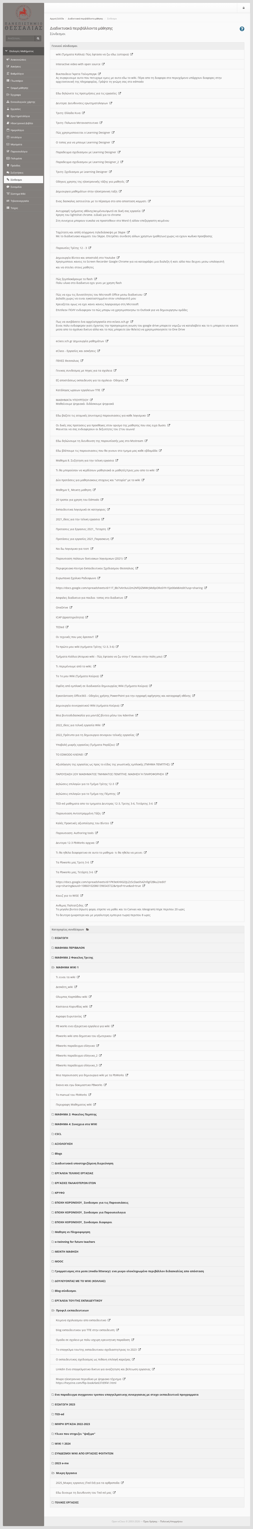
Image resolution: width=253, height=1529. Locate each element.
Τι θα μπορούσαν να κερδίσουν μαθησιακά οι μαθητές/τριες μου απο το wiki (107, 470)
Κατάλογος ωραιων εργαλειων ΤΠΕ (80, 390)
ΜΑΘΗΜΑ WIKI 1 (67, 967)
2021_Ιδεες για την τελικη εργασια (80, 519)
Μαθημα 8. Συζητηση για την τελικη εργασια (87, 460)
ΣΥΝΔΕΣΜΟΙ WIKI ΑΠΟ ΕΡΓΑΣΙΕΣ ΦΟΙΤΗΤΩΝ (84, 1453)
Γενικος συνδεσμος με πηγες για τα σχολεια (86, 370)
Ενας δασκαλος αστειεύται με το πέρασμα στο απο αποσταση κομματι (103, 201)
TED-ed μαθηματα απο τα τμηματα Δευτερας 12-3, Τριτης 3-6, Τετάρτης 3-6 (106, 803)
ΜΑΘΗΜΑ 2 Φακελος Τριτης (74, 957)
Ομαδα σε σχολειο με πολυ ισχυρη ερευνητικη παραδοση (95, 1340)
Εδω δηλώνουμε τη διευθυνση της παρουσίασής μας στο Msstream (101, 441)
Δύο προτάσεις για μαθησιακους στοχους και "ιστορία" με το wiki (100, 480)
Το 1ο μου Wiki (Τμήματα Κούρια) (79, 676)
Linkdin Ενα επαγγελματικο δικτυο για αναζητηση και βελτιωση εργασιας (105, 1369)
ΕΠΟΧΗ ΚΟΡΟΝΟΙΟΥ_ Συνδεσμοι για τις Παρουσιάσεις (91, 1202)
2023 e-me (62, 1463)
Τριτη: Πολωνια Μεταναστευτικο (79, 123)
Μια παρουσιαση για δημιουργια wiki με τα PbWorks (92, 1075)
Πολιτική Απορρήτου (171, 1521)
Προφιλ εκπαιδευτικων (72, 1310)
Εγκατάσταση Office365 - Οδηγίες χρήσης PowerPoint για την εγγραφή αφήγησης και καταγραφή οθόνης (125, 696)
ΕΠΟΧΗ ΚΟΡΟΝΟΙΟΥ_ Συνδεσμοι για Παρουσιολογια (90, 1212)
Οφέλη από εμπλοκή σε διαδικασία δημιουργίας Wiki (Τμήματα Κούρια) (104, 686)
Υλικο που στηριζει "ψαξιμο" (75, 1434)
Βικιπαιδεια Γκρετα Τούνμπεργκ (78, 74)
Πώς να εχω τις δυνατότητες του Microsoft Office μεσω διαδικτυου (101, 294)
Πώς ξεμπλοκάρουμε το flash (76, 279)
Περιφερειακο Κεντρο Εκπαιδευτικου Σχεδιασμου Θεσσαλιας (97, 568)
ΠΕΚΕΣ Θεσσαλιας (69, 361)
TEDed (62, 627)
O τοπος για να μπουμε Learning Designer (85, 142)
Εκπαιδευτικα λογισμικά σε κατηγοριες (83, 509)
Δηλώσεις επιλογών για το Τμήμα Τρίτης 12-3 (87, 784)
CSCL (58, 1134)
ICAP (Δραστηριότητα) (72, 617)
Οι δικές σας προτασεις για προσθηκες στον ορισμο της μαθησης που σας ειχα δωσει (113, 425)
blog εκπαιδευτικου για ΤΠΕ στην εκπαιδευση (87, 1330)
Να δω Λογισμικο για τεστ (74, 548)
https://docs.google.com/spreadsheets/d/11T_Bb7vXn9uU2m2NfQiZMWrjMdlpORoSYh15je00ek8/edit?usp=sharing (131, 588)
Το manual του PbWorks (73, 1095)
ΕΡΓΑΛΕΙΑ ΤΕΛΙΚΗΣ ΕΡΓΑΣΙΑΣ (74, 1173)
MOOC (59, 1261)
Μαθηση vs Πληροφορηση (72, 1232)
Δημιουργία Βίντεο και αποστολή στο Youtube (87, 257)
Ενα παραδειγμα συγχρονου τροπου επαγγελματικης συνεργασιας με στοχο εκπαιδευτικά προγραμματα (126, 1394)
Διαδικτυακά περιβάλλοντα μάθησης (85, 18)
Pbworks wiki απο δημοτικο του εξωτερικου (86, 1036)
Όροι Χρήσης (150, 1521)
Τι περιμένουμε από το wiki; (76, 666)
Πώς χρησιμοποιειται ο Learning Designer (85, 132)
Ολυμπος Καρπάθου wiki (74, 997)
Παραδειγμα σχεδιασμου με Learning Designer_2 (89, 162)
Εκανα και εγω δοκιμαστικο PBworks (81, 1085)
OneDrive (64, 607)
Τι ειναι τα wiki (68, 977)
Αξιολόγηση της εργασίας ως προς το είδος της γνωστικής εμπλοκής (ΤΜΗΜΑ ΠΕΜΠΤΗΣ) (115, 764)
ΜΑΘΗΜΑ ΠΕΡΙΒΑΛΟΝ (70, 947)
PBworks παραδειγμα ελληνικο (77, 1046)
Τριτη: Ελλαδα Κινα (70, 113)
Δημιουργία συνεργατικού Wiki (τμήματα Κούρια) (90, 705)
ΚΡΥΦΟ (60, 1193)
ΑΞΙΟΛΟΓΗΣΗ (64, 1144)
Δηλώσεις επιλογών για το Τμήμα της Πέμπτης (88, 794)
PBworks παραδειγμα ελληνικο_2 (79, 1055)
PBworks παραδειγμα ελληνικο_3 (79, 1065)
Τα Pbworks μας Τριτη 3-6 (74, 862)
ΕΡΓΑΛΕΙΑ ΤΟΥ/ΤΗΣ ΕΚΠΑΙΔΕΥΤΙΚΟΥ (78, 1300)
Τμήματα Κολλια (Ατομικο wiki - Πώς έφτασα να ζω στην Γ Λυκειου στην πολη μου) (111, 656)
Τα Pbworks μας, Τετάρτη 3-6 (76, 872)
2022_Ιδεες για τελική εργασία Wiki (80, 725)
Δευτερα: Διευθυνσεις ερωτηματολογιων (84, 103)
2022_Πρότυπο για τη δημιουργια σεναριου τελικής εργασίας (97, 735)
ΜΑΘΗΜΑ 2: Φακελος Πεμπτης (76, 1114)
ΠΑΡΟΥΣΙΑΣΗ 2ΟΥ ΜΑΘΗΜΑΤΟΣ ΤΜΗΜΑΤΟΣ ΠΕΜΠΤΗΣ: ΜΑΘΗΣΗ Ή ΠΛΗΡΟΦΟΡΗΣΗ (112, 774)
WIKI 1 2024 (63, 1443)
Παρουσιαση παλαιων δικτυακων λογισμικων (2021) (91, 558)
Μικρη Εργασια (66, 1473)
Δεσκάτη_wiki (66, 987)
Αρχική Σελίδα (57, 18)
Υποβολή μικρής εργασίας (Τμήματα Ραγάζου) (87, 745)
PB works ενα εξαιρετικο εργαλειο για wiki (85, 1026)
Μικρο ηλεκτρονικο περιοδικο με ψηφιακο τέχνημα (90, 1379)
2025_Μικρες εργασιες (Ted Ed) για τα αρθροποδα (90, 1483)
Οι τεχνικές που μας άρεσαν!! (77, 637)
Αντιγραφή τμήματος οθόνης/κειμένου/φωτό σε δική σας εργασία (100, 211)
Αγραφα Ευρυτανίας (71, 1016)
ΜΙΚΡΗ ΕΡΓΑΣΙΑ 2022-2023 (72, 1424)
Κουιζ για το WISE (69, 895)
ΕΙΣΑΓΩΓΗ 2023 (65, 1404)
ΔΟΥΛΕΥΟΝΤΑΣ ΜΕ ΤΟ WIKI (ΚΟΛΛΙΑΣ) (80, 1281)
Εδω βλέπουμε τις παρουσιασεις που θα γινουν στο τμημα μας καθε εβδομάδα (109, 450)
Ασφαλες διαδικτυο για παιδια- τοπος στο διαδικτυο (91, 597)
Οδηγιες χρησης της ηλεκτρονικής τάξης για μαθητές (92, 181)
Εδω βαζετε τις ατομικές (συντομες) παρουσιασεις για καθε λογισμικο (103, 415)
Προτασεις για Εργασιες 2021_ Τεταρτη (83, 529)
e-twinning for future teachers (75, 1242)
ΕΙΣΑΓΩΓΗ (61, 938)
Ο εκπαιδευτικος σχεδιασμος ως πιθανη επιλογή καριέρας (95, 1359)
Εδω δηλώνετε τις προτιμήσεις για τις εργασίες (88, 93)
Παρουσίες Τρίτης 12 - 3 (73, 248)
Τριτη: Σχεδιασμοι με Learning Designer (84, 172)
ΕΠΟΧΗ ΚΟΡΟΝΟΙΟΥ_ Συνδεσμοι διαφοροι (83, 1222)
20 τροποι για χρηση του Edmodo (79, 499)
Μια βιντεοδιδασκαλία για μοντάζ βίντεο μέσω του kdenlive (97, 715)
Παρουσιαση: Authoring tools (77, 833)
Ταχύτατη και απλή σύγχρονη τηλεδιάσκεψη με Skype (93, 232)
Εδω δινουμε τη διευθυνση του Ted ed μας (86, 1492)
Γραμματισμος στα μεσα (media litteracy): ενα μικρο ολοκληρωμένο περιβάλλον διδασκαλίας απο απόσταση (129, 1271)
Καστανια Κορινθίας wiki (74, 1006)
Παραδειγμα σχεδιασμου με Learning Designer (88, 152)
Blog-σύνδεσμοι (65, 1291)
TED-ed (59, 1414)
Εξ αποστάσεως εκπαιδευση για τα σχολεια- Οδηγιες (92, 380)
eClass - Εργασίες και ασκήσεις (78, 351)
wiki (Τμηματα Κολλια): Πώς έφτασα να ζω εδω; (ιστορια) (94, 54)
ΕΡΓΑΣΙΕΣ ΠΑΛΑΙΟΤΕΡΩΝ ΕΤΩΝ (75, 1183)
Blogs (58, 1153)
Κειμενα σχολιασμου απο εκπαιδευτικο (83, 1320)
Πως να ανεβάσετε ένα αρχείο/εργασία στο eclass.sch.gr (94, 321)
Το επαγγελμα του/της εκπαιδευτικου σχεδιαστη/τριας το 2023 (98, 1349)
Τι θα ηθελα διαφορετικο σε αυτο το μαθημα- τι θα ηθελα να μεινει (101, 852)
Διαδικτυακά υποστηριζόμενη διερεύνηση (84, 1163)
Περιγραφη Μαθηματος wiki (76, 1104)
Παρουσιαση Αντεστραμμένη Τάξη (80, 813)
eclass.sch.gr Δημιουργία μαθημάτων (82, 341)
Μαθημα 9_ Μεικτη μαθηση (76, 490)
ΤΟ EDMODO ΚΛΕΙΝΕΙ (71, 754)
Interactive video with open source (80, 64)
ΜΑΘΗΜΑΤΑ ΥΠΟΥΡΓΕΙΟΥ (74, 400)
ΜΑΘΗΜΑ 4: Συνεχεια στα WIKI (76, 1124)
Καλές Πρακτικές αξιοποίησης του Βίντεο (84, 823)
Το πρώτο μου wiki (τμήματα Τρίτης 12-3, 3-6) (87, 647)
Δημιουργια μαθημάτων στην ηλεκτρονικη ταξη (89, 191)
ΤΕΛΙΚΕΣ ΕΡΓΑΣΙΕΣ (67, 1502)
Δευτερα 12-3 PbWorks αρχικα (77, 843)
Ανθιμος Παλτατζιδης (72, 905)
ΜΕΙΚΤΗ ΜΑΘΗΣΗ (66, 1251)
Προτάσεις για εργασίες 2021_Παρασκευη (84, 539)
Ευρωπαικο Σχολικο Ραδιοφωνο (78, 578)
